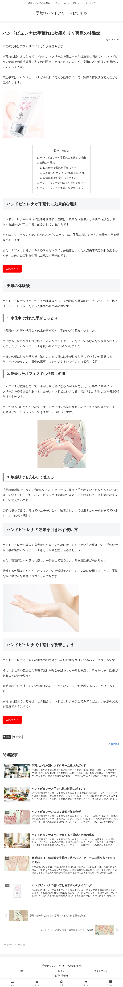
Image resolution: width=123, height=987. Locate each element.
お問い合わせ (61, 977)
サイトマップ (100, 972)
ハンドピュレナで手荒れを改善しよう (61, 188)
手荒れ (17, 738)
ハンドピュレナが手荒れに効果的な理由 (63, 157)
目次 (57, 150)
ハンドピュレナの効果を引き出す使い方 (63, 183)
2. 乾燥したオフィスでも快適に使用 (63, 173)
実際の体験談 (47, 163)
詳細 (7, 738)
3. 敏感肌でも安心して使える (60, 178)
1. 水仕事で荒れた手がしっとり (61, 168)
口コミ (61, 972)
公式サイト (12, 269)
